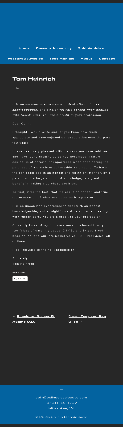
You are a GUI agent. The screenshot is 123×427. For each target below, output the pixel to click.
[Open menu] (61, 390)
